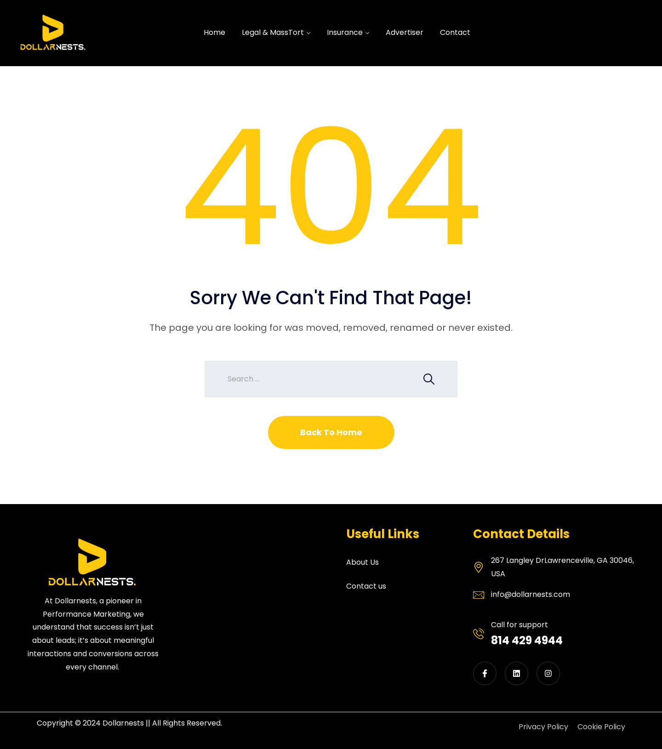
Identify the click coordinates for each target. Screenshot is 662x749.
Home (214, 32)
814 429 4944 (527, 640)
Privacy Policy (543, 726)
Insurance (345, 32)
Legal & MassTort (273, 32)
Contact (455, 32)
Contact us (366, 586)
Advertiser (404, 32)
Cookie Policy (601, 726)
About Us (362, 562)
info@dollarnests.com (530, 594)
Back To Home (331, 432)
